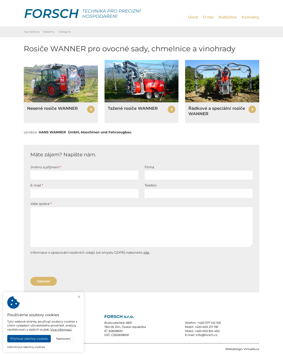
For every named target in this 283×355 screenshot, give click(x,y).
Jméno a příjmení (45, 167)
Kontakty (250, 17)
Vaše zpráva (40, 204)
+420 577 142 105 (209, 323)
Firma (149, 167)
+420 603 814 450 (207, 331)
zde (146, 253)
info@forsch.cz (206, 335)
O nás (208, 17)
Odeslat (43, 281)
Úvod (193, 17)
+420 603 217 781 (206, 327)
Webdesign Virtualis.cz (242, 349)
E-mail (36, 185)
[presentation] (61, 265)
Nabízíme (228, 17)
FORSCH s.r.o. (61, 349)
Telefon (151, 185)
